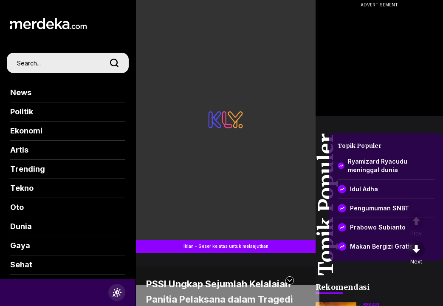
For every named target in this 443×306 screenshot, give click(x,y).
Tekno (22, 188)
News (20, 92)
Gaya (20, 245)
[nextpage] (416, 253)
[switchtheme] (116, 292)
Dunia (21, 226)
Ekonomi (26, 130)
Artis (19, 149)
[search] (114, 63)
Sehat (21, 264)
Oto (17, 207)
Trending (27, 168)
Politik (21, 111)
